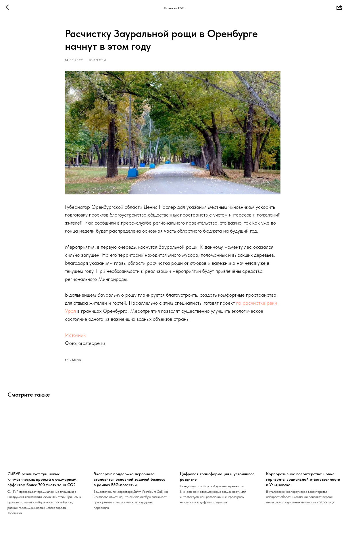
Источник (75, 335)
